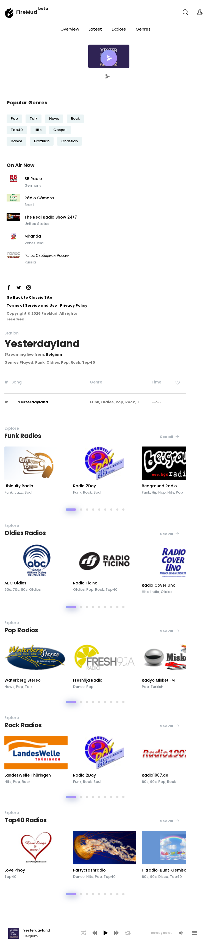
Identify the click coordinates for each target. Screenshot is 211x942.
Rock (75, 118)
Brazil (29, 204)
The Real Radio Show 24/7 (50, 217)
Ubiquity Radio (18, 486)
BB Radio (33, 178)
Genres (143, 29)
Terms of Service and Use (32, 305)
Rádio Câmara (39, 198)
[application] (105, 932)
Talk (33, 118)
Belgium (54, 354)
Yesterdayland (33, 402)
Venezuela (33, 243)
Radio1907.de (155, 775)
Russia (30, 262)
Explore (119, 29)
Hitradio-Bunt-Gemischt (166, 870)
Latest (95, 29)
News (54, 118)
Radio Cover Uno (159, 585)
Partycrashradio (89, 870)
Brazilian (41, 141)
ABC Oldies (15, 583)
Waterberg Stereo (22, 680)
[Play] (105, 933)
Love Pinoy (14, 870)
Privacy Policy (73, 305)
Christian (69, 141)
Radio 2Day (84, 486)
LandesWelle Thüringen (27, 775)
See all (169, 436)
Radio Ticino (85, 583)
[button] (109, 58)
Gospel (59, 129)
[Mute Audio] (180, 932)
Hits (38, 129)
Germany (32, 185)
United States (36, 223)
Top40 (17, 129)
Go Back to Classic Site (29, 297)
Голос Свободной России (47, 255)
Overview (69, 29)
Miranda (32, 236)
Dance (16, 141)
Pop (14, 118)
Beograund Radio (159, 486)
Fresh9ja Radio (87, 680)
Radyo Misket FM (158, 680)
